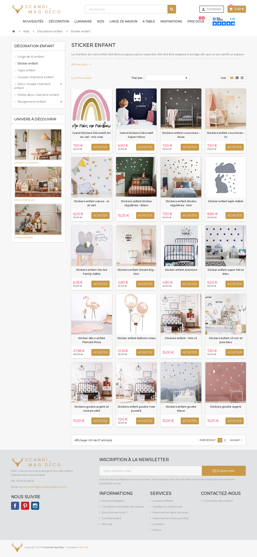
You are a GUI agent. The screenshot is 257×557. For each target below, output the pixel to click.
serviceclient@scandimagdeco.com (43, 486)
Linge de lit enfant (30, 56)
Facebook (15, 506)
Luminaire (83, 21)
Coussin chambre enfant (35, 77)
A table (149, 21)
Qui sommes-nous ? (114, 512)
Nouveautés (33, 21)
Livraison (158, 524)
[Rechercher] (130, 9)
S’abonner (224, 471)
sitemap (107, 524)
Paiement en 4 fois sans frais (171, 518)
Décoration (59, 21)
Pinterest (25, 506)
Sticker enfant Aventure (181, 269)
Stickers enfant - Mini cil (181, 338)
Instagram (35, 506)
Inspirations (171, 21)
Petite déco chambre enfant (38, 95)
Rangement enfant (31, 102)
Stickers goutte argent (225, 406)
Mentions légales (113, 500)
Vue (223, 77)
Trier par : (138, 77)
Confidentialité (111, 518)
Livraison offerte (163, 500)
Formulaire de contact (218, 500)
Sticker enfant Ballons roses (136, 338)
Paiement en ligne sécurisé (170, 512)
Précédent (206, 440)
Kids (100, 21)
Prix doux (196, 19)
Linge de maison (123, 21)
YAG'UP (83, 547)
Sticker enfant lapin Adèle (225, 201)
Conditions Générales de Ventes (123, 506)
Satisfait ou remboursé (167, 506)
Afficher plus (81, 64)
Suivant (236, 440)
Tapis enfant (26, 70)
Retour (157, 529)
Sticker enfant (27, 63)
